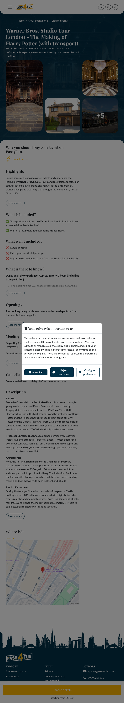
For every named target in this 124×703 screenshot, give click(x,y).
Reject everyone (60, 372)
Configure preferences (87, 372)
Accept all (36, 372)
